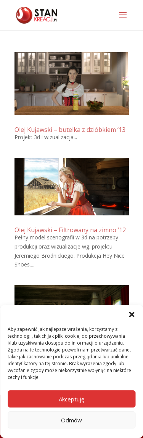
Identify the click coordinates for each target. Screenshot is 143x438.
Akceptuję (71, 399)
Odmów (71, 420)
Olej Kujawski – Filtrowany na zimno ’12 (70, 230)
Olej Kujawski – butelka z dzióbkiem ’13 (69, 129)
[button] (131, 314)
